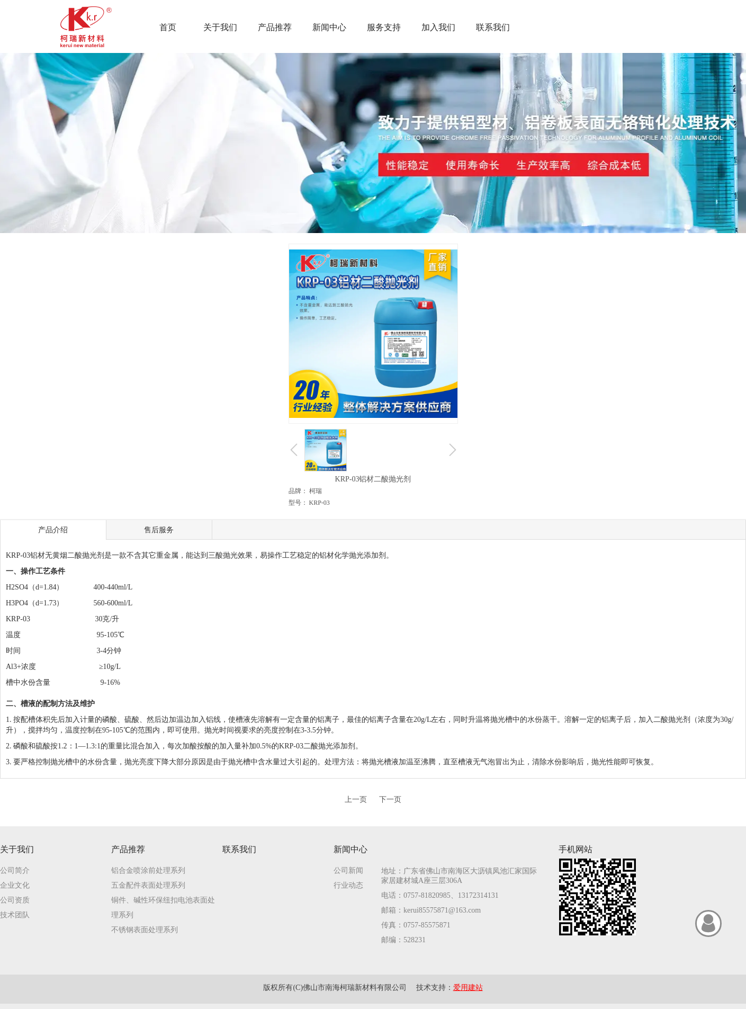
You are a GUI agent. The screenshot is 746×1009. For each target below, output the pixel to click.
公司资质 (15, 900)
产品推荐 (128, 849)
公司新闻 (348, 870)
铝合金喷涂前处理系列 (148, 870)
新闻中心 (350, 849)
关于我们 (17, 849)
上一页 (356, 799)
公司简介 (15, 870)
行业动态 (348, 885)
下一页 (390, 799)
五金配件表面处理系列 (148, 885)
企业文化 (15, 885)
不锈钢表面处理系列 (144, 930)
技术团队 (15, 915)
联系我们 (239, 849)
